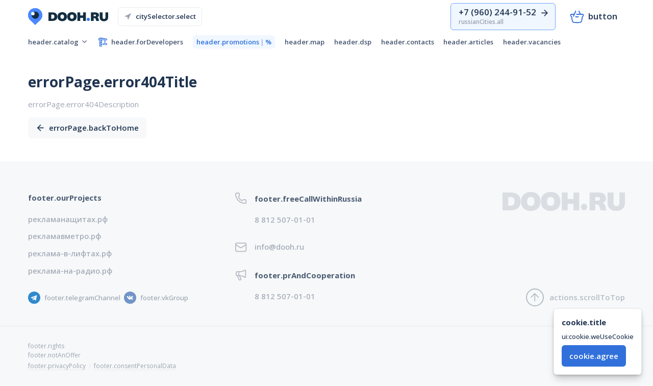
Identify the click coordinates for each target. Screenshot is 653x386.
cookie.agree (593, 356)
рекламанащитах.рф (68, 219)
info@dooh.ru (279, 247)
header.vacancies (532, 41)
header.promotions (233, 42)
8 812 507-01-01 (285, 219)
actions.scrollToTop (575, 297)
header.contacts (407, 41)
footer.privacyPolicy (57, 365)
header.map (304, 41)
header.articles (468, 41)
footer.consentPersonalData (135, 365)
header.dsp (352, 41)
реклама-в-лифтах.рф (70, 253)
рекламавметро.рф (64, 236)
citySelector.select (160, 16)
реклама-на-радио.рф (70, 271)
